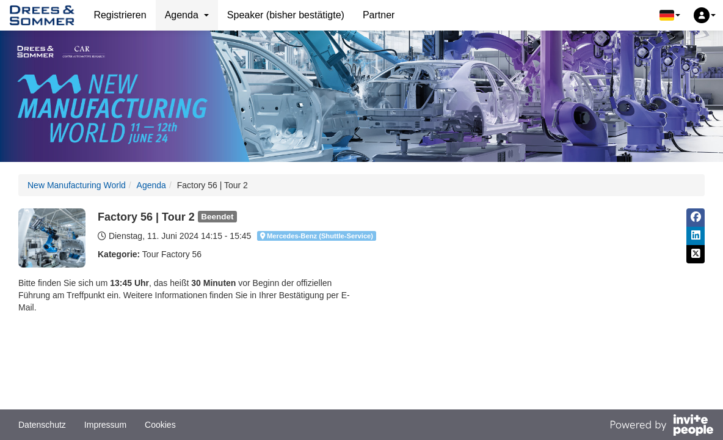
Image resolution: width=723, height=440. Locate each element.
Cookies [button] (160, 425)
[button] (669, 15)
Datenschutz (42, 425)
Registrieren (119, 15)
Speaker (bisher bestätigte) (285, 15)
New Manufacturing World (76, 185)
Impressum (105, 425)
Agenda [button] (187, 15)
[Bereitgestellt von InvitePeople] (661, 426)
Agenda (151, 185)
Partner (378, 15)
